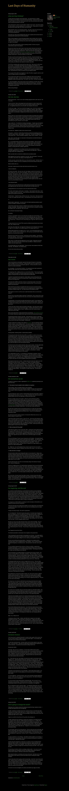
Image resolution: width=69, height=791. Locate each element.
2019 (50, 24)
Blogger (45, 785)
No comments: (20, 253)
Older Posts (41, 775)
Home (23, 775)
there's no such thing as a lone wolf (27, 51)
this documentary (11, 404)
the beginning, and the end (17, 488)
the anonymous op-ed (15, 379)
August (51, 26)
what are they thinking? (15, 16)
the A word (11, 259)
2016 (50, 36)
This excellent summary (38, 312)
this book (29, 322)
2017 (50, 34)
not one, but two (13, 97)
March (51, 31)
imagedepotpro (36, 785)
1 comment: (20, 628)
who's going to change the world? (19, 704)
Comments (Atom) (16, 777)
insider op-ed (29, 381)
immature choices (14, 635)
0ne (55, 15)
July (50, 29)
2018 (50, 33)
